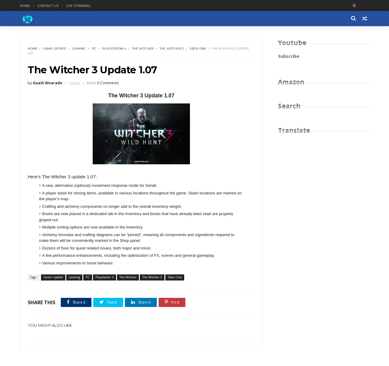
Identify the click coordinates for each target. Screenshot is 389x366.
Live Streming (78, 5)
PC (94, 49)
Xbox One (198, 49)
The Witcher (142, 49)
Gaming (79, 49)
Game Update (54, 49)
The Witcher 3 (172, 49)
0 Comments (108, 82)
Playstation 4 (114, 49)
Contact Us (47, 5)
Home (25, 5)
